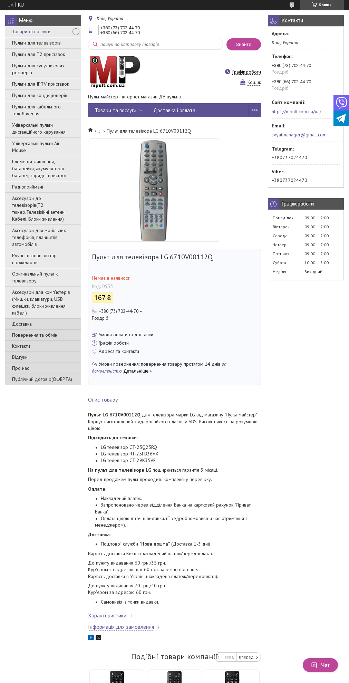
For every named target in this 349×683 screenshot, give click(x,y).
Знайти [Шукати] (243, 44)
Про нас (20, 368)
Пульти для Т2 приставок (38, 54)
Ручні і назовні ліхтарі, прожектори (35, 259)
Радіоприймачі (27, 187)
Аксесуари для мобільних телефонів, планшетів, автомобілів (39, 237)
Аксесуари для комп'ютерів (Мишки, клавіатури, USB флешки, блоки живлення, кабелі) (41, 302)
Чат (320, 665)
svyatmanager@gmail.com (299, 135)
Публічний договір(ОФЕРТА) (42, 379)
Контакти (21, 346)
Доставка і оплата (174, 110)
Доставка (22, 324)
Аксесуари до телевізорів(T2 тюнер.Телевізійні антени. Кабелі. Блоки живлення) (38, 208)
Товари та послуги (31, 31)
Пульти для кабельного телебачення (36, 110)
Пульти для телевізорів (36, 43)
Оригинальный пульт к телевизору (35, 277)
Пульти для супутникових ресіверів (38, 69)
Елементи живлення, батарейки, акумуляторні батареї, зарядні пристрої (39, 168)
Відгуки (20, 357)
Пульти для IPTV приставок (40, 84)
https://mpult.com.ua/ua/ (296, 111)
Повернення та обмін (34, 335)
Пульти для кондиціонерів (39, 95)
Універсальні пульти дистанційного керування (39, 128)
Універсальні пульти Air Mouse (36, 146)
